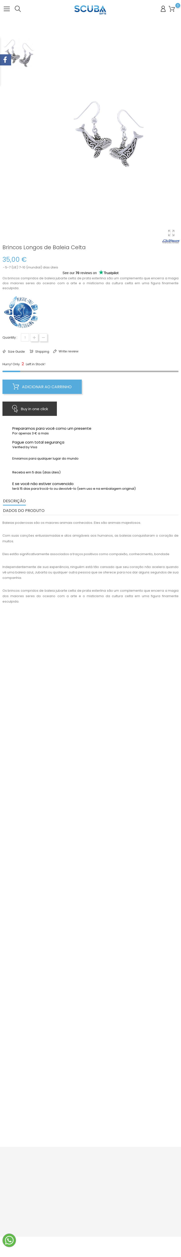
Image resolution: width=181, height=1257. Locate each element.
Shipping (41, 351)
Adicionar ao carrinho (42, 386)
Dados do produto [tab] (24, 510)
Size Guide (16, 351)
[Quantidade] (25, 337)
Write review (68, 351)
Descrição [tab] (14, 501)
